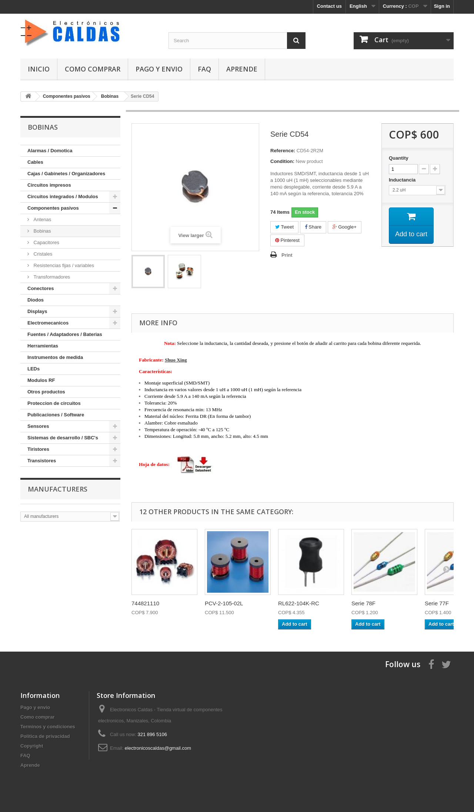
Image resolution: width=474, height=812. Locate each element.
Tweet (284, 227)
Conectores (40, 288)
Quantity (398, 158)
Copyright (31, 746)
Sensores (38, 426)
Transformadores (51, 277)
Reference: (282, 150)
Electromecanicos (48, 323)
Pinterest (287, 240)
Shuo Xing (176, 360)
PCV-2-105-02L (224, 603)
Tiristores (38, 449)
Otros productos (46, 392)
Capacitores (45, 242)
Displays (37, 311)
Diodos (35, 300)
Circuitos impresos (49, 185)
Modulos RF (41, 380)
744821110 (145, 603)
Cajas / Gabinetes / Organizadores (66, 173)
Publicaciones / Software (55, 414)
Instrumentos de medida (55, 357)
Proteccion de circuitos (54, 403)
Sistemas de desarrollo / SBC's (62, 437)
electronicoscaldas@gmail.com (158, 748)
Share (313, 227)
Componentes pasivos (53, 208)
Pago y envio (159, 68)
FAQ (204, 68)
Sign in (442, 6)
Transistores (41, 460)
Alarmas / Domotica (49, 150)
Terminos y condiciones (47, 726)
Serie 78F (363, 603)
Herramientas (42, 346)
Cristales (42, 254)
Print (287, 255)
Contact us (329, 6)
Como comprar (92, 68)
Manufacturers (57, 489)
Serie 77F (437, 603)
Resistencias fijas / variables (63, 265)
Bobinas (41, 231)
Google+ (345, 227)
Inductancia (403, 180)
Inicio (39, 68)
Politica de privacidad (45, 736)
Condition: (282, 161)
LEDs (33, 369)
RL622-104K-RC (298, 603)
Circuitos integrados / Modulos (62, 196)
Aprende (241, 68)
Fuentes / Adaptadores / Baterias (64, 334)
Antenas (41, 219)
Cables (35, 162)
